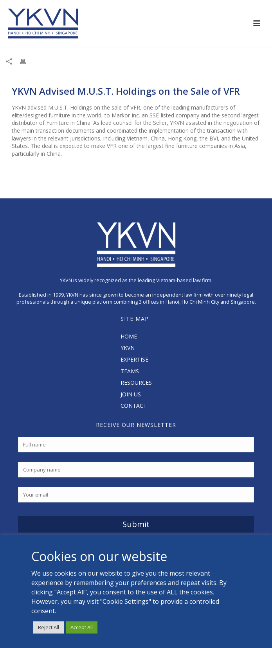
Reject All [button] (48, 627)
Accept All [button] (81, 627)
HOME (129, 336)
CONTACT (134, 405)
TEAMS (130, 371)
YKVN (128, 347)
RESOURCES (136, 382)
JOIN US (131, 394)
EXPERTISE (134, 359)
